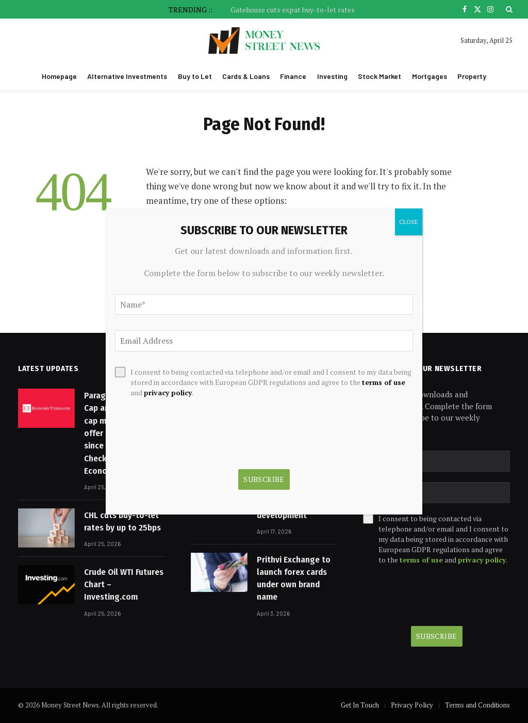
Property (471, 76)
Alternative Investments (127, 76)
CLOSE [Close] (408, 222)
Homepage (59, 76)
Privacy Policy (412, 705)
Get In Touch (360, 705)
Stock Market (379, 76)
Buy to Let (195, 76)
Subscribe (436, 636)
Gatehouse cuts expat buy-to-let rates (292, 9)
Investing (332, 76)
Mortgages (429, 76)
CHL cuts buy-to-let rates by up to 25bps (122, 521)
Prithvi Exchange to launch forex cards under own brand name (294, 578)
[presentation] (436, 595)
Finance (293, 76)
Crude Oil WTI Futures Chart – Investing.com (123, 585)
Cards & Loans (246, 76)
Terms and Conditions (477, 705)
